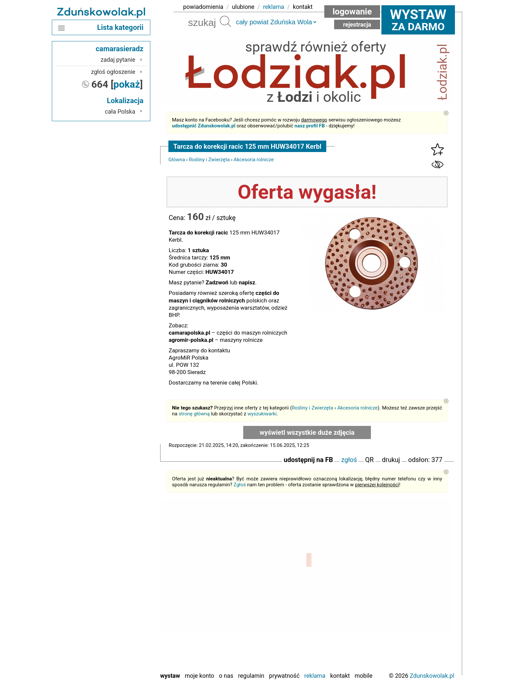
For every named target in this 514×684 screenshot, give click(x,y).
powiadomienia (203, 6)
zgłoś (349, 460)
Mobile (363, 675)
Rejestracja (357, 24)
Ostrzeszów (121, 595)
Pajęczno (124, 613)
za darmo (418, 20)
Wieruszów (122, 666)
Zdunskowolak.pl (432, 675)
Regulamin (251, 675)
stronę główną (194, 414)
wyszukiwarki (262, 414)
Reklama (314, 675)
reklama (273, 6)
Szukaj (225, 21)
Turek (128, 648)
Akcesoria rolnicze (254, 160)
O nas (226, 675)
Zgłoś (239, 485)
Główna (176, 160)
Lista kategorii (120, 27)
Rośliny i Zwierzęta (209, 160)
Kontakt (340, 675)
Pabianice (123, 604)
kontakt (302, 6)
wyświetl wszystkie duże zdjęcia (307, 432)
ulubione (243, 6)
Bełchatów (122, 560)
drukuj (391, 460)
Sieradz (126, 631)
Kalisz (128, 586)
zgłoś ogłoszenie (113, 71)
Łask (129, 568)
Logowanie (352, 11)
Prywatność (284, 675)
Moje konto (199, 675)
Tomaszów (122, 639)
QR (369, 460)
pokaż (127, 84)
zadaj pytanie (117, 59)
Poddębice (122, 622)
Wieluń (127, 657)
